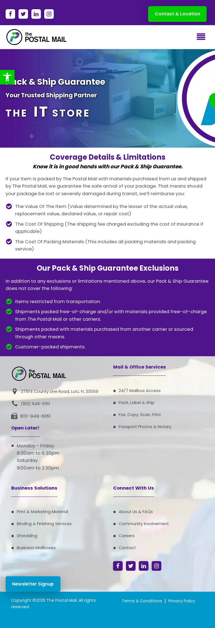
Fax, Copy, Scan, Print (140, 414)
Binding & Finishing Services (44, 524)
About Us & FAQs (136, 511)
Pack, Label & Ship (137, 402)
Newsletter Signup (33, 584)
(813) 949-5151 (35, 404)
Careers (127, 536)
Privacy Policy (181, 601)
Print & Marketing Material (42, 511)
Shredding (27, 536)
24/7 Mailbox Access (140, 390)
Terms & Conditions (142, 601)
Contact (127, 548)
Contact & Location (177, 14)
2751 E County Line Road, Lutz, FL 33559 (59, 391)
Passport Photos (135, 426)
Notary (164, 426)
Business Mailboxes (36, 548)
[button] (7, 77)
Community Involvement (144, 524)
